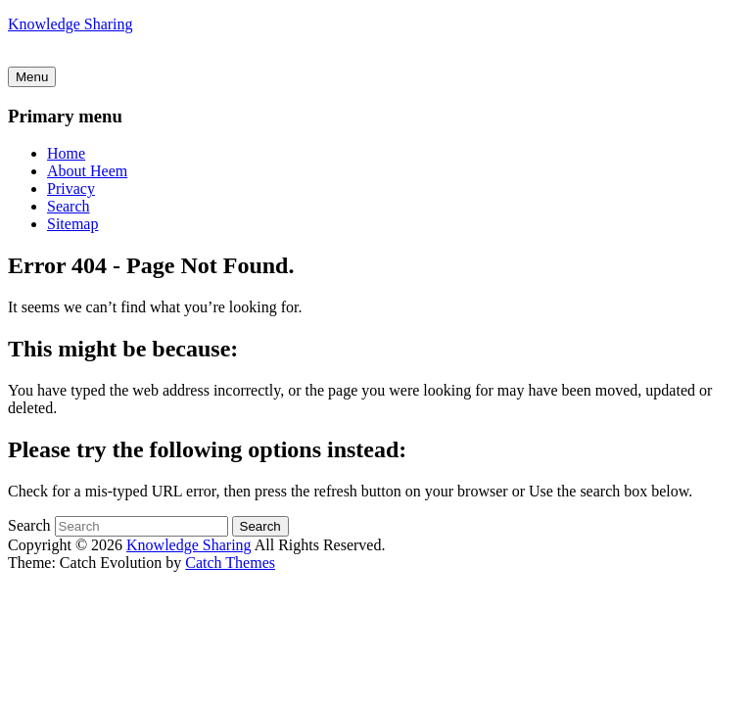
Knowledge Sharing (70, 24)
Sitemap (72, 223)
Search (68, 206)
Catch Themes (230, 562)
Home (66, 153)
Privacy (71, 188)
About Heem (87, 171)
